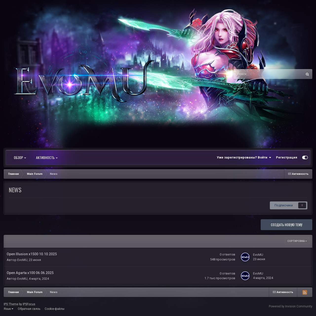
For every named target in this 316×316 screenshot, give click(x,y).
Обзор (20, 157)
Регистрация (286, 157)
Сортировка (297, 241)
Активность (47, 157)
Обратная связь (29, 309)
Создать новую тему (286, 224)
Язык (8, 309)
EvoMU (22, 260)
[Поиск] (254, 74)
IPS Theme (11, 304)
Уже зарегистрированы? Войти (244, 157)
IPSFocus (29, 304)
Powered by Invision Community (290, 306)
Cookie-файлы (54, 309)
